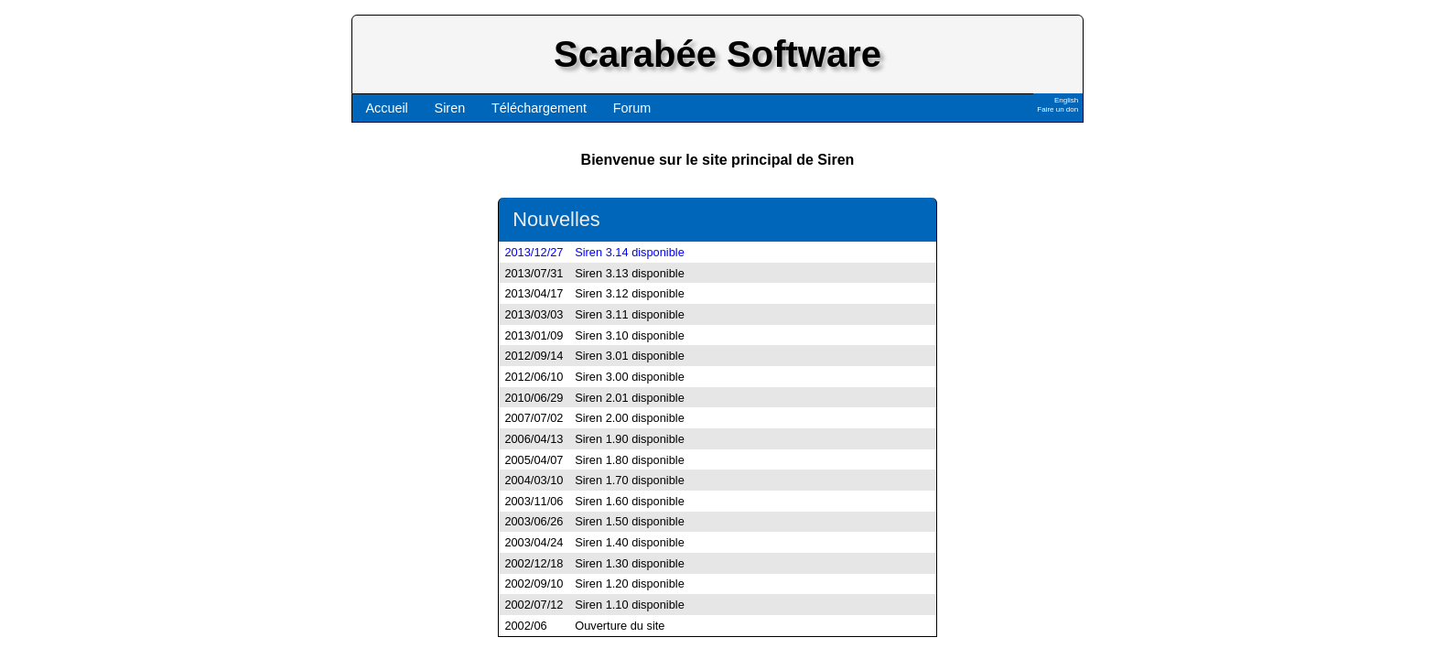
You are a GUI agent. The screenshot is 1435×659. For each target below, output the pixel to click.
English (1066, 100)
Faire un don (1057, 109)
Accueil (386, 108)
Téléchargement (539, 108)
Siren (450, 108)
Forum (632, 108)
